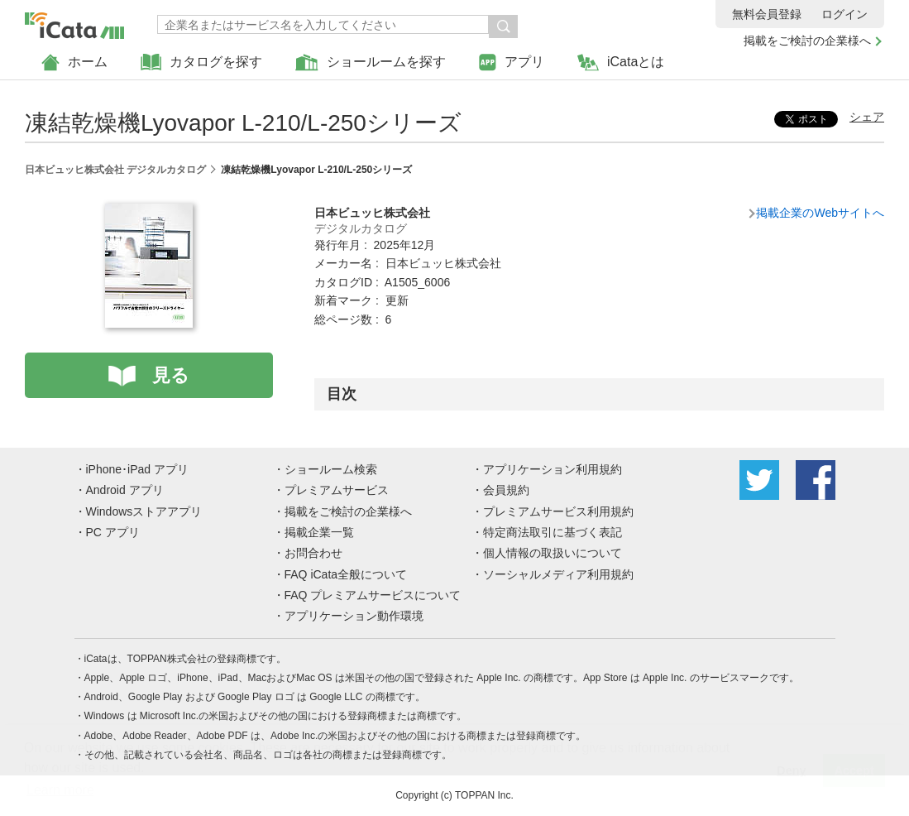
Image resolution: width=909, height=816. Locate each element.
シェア (866, 116)
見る (170, 375)
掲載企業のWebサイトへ (820, 212)
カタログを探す (201, 62)
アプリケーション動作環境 (354, 615)
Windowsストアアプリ (144, 511)
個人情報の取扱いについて (552, 552)
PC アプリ (113, 532)
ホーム (74, 62)
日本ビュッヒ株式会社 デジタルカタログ (115, 169)
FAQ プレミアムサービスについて (373, 595)
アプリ (511, 62)
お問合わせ (313, 552)
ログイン (844, 14)
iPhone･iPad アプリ (137, 469)
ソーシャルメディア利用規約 (558, 574)
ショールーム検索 (331, 469)
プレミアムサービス (337, 490)
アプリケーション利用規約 (552, 469)
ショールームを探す (370, 62)
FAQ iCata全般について (346, 574)
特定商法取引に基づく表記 (552, 532)
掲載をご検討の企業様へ (807, 40)
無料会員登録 (766, 14)
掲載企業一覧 (319, 532)
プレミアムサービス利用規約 (558, 511)
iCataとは (620, 62)
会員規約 (506, 490)
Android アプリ (125, 490)
